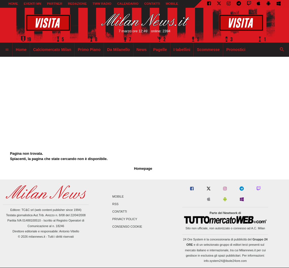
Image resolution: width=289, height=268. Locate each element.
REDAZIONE (77, 3)
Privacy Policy (124, 219)
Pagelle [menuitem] (160, 49)
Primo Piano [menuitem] (89, 49)
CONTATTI (152, 3)
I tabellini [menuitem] (181, 49)
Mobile (118, 196)
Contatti (119, 211)
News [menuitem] (141, 49)
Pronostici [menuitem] (235, 49)
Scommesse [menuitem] (208, 49)
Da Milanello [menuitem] (118, 49)
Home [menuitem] (21, 49)
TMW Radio (102, 3)
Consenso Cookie (127, 226)
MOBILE (172, 3)
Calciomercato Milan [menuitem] (52, 49)
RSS (115, 204)
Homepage (143, 168)
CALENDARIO (128, 3)
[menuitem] (7, 50)
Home (13, 3)
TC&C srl (27, 210)
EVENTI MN (32, 3)
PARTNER (54, 3)
